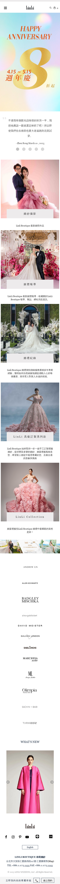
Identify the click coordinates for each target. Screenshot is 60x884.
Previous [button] (7, 782)
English (30, 847)
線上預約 (47, 880)
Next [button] (51, 782)
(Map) (51, 861)
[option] (30, 781)
